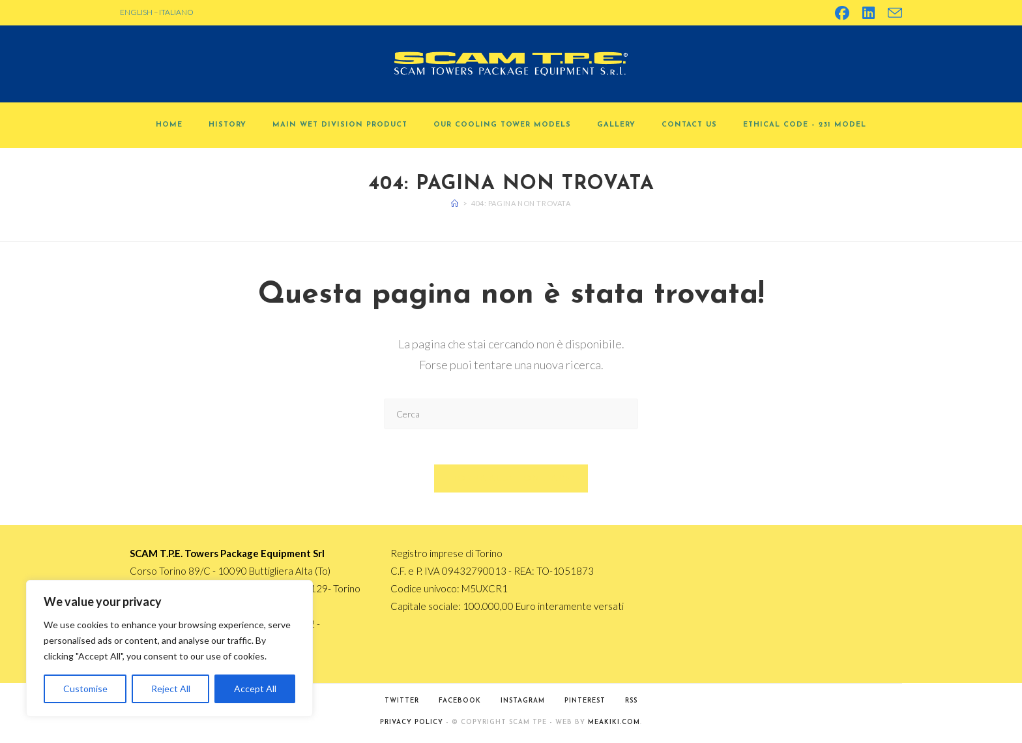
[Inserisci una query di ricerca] (511, 414)
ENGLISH (136, 12)
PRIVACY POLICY (411, 726)
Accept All (255, 688)
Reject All (170, 688)
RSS (631, 704)
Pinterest (585, 704)
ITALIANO (176, 12)
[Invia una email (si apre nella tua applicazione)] (891, 13)
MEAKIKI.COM (614, 726)
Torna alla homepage (511, 482)
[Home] (455, 203)
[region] (169, 648)
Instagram (523, 704)
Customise (85, 688)
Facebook (460, 704)
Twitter (402, 704)
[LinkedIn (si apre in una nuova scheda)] (868, 13)
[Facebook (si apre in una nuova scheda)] (842, 13)
